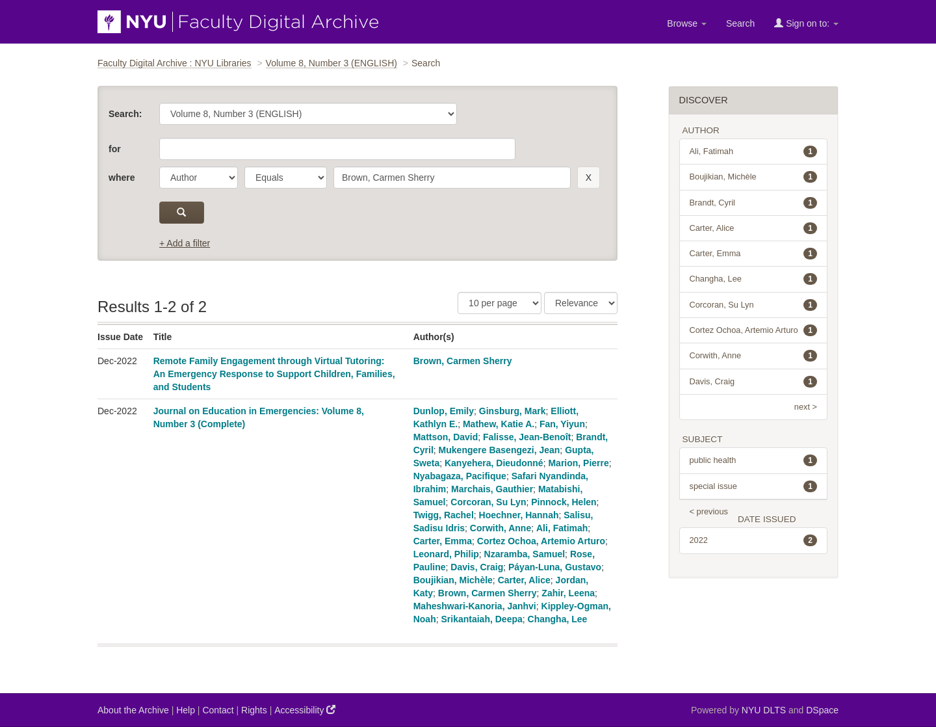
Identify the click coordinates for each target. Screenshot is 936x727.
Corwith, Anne (500, 528)
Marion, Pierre (578, 463)
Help (185, 710)
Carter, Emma (442, 541)
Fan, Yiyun (562, 424)
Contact (217, 710)
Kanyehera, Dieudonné (494, 463)
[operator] (285, 177)
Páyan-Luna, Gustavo (554, 567)
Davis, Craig (476, 567)
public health (754, 460)
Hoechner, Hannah (519, 515)
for (115, 149)
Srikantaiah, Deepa (481, 619)
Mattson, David (445, 437)
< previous (709, 511)
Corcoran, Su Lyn (488, 502)
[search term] (452, 177)
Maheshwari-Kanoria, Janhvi (474, 606)
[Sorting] (581, 303)
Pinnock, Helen (563, 502)
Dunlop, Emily (443, 411)
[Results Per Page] (499, 303)
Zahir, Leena (568, 593)
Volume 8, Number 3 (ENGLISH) (331, 63)
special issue (754, 486)
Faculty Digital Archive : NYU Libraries (175, 63)
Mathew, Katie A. (498, 424)
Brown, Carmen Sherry (462, 361)
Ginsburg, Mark (512, 411)
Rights (254, 710)
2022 (754, 540)
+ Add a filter (184, 243)
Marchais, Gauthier (492, 489)
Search (740, 23)
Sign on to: (806, 23)
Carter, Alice (524, 580)
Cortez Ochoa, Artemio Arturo (541, 541)
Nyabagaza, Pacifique (459, 476)
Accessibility (304, 709)
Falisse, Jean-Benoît (527, 437)
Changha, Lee (558, 619)
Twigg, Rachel (443, 515)
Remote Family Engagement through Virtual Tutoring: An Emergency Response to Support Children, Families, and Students (274, 374)
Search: (125, 114)
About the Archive (133, 710)
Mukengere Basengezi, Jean (499, 450)
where (122, 177)
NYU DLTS (764, 710)
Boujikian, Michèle (453, 580)
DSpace (822, 710)
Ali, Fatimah (562, 528)
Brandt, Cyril (754, 203)
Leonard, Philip (446, 554)
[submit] (181, 213)
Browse (687, 23)
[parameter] (198, 177)
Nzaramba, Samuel (525, 554)
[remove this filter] (588, 177)
